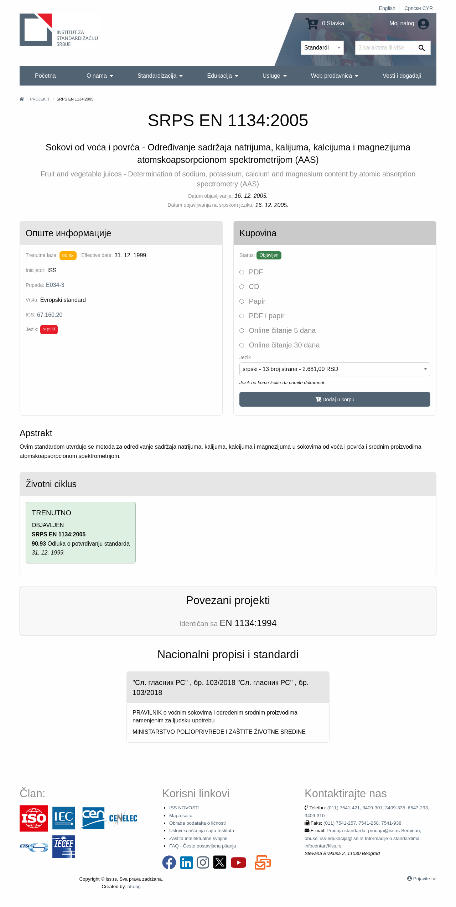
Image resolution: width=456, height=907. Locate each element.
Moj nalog (409, 23)
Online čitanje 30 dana (279, 345)
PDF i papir (262, 316)
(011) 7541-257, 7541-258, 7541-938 (362, 823)
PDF (251, 272)
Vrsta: (32, 300)
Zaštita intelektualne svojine (198, 838)
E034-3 (55, 285)
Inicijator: (36, 270)
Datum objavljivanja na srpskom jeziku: (210, 205)
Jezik (245, 357)
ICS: (30, 315)
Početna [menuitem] (45, 76)
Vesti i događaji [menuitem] (402, 76)
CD (249, 286)
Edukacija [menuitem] (219, 76)
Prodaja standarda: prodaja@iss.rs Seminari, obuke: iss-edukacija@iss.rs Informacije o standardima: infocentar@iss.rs (363, 838)
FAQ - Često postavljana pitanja (202, 846)
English (387, 8)
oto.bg (134, 886)
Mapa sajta (180, 815)
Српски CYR (418, 8)
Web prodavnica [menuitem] (331, 76)
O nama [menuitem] (97, 76)
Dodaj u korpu (334, 399)
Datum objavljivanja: (210, 196)
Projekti (39, 99)
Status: (247, 255)
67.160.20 (49, 315)
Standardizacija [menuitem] (157, 76)
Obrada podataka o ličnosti (197, 823)
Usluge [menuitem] (271, 76)
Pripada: (35, 285)
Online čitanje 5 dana (277, 330)
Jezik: (32, 329)
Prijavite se (424, 878)
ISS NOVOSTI (184, 807)
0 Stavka (325, 23)
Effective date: (97, 255)
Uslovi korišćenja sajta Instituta (201, 830)
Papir (252, 301)
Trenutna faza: (42, 255)
